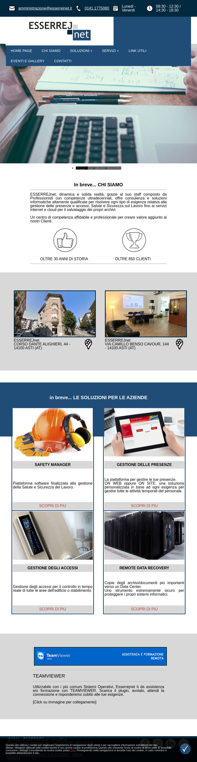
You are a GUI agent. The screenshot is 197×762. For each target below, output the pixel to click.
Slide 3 (115, 168)
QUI (73, 750)
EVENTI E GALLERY (27, 61)
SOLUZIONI (79, 51)
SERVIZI (109, 51)
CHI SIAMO (51, 51)
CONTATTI (62, 61)
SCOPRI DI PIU (52, 512)
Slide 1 (91, 168)
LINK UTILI (137, 51)
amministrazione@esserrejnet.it (45, 8)
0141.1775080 (97, 8)
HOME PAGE (21, 51)
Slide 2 (103, 168)
